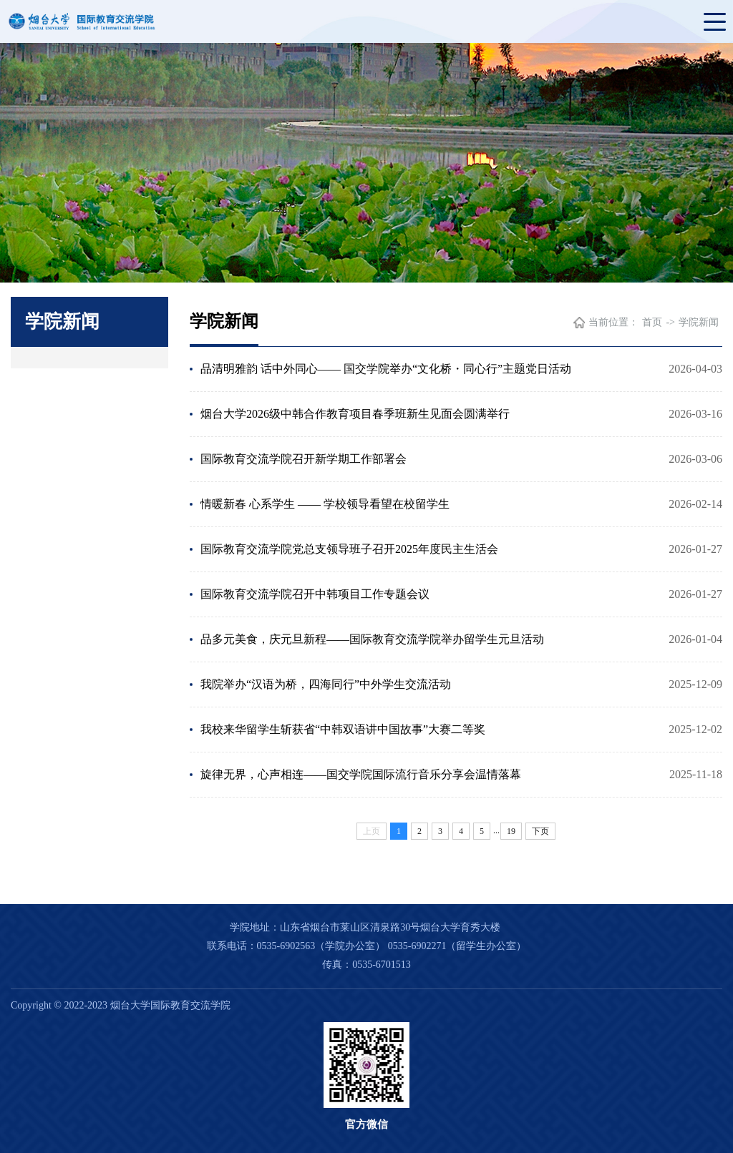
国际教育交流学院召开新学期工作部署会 (303, 459)
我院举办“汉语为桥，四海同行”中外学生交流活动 (325, 684)
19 (511, 831)
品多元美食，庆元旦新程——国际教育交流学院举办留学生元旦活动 (372, 639)
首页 (652, 322)
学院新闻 (699, 322)
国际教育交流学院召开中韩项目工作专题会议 (314, 594)
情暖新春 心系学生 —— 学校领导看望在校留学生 (325, 504)
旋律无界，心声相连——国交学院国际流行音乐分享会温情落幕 (360, 774)
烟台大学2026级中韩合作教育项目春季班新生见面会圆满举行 (355, 414)
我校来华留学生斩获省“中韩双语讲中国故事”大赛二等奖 (342, 729)
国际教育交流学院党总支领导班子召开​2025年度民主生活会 (349, 549)
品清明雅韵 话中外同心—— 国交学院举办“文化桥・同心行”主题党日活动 (385, 369)
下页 (540, 831)
